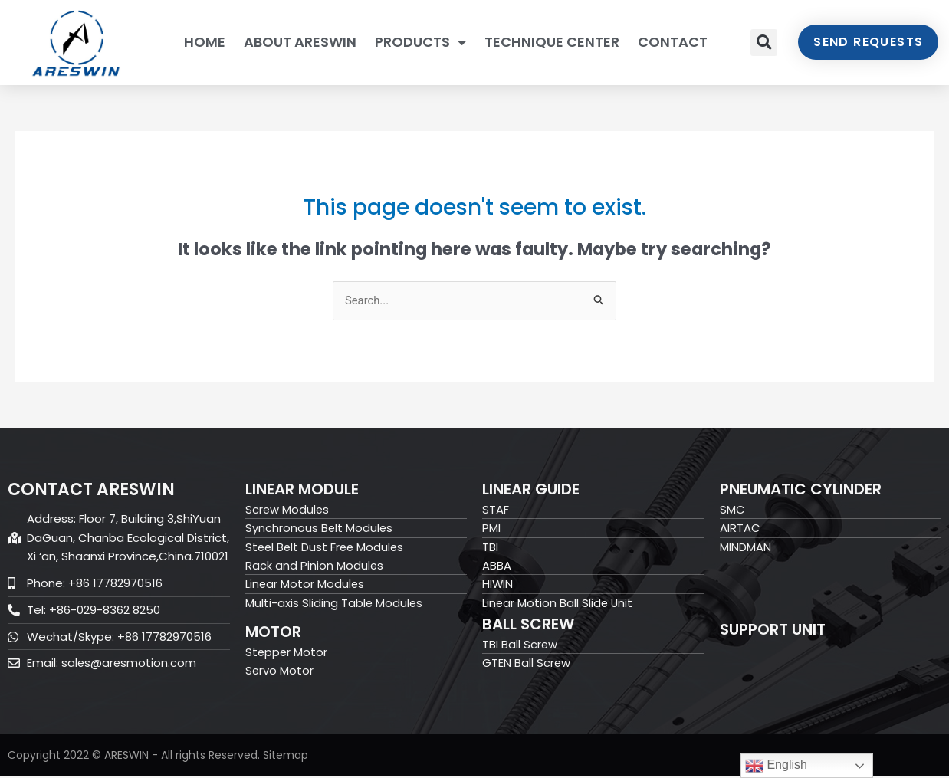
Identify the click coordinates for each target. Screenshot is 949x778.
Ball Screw (528, 626)
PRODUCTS (420, 42)
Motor (273, 634)
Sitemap (285, 757)
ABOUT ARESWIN (300, 41)
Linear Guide (531, 489)
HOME (204, 41)
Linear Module (302, 489)
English (776, 766)
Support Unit (773, 630)
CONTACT (673, 41)
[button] (763, 42)
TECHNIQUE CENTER (551, 41)
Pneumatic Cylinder (801, 489)
